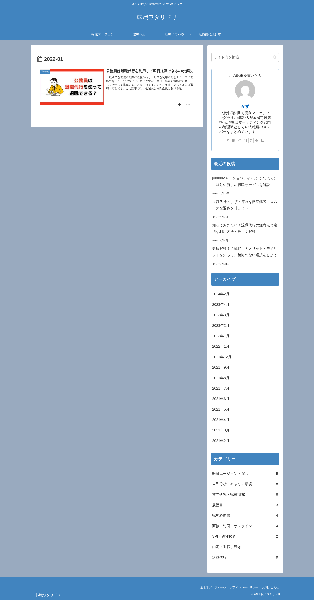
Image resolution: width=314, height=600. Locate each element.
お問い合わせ (270, 587)
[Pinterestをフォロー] (251, 140)
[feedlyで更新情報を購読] (256, 140)
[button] (274, 57)
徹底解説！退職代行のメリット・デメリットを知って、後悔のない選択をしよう (244, 252)
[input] (245, 57)
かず (245, 106)
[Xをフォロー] (227, 140)
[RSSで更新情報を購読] (262, 140)
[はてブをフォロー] (233, 140)
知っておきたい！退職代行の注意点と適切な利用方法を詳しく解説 (244, 228)
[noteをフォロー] (245, 140)
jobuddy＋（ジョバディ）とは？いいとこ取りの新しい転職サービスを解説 (243, 181)
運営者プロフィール (213, 587)
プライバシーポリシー (244, 587)
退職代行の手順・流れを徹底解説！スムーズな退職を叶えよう (244, 205)
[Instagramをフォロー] (239, 140)
